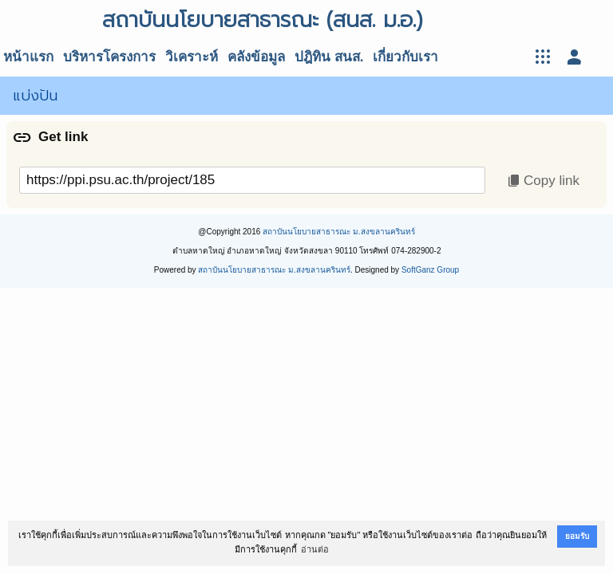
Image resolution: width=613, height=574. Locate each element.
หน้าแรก (28, 57)
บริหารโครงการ (109, 57)
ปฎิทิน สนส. (329, 57)
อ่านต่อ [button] (315, 549)
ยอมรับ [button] (577, 536)
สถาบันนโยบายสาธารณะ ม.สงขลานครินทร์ (339, 231)
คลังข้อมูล (256, 57)
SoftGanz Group (430, 269)
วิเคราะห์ (191, 57)
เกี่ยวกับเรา (405, 57)
